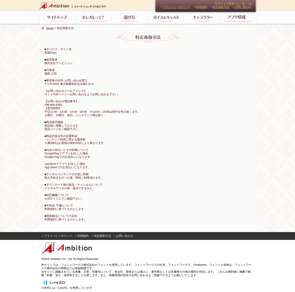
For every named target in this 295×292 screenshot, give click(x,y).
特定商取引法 (220, 7)
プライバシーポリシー (176, 7)
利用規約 (201, 7)
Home (50, 28)
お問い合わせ (242, 7)
